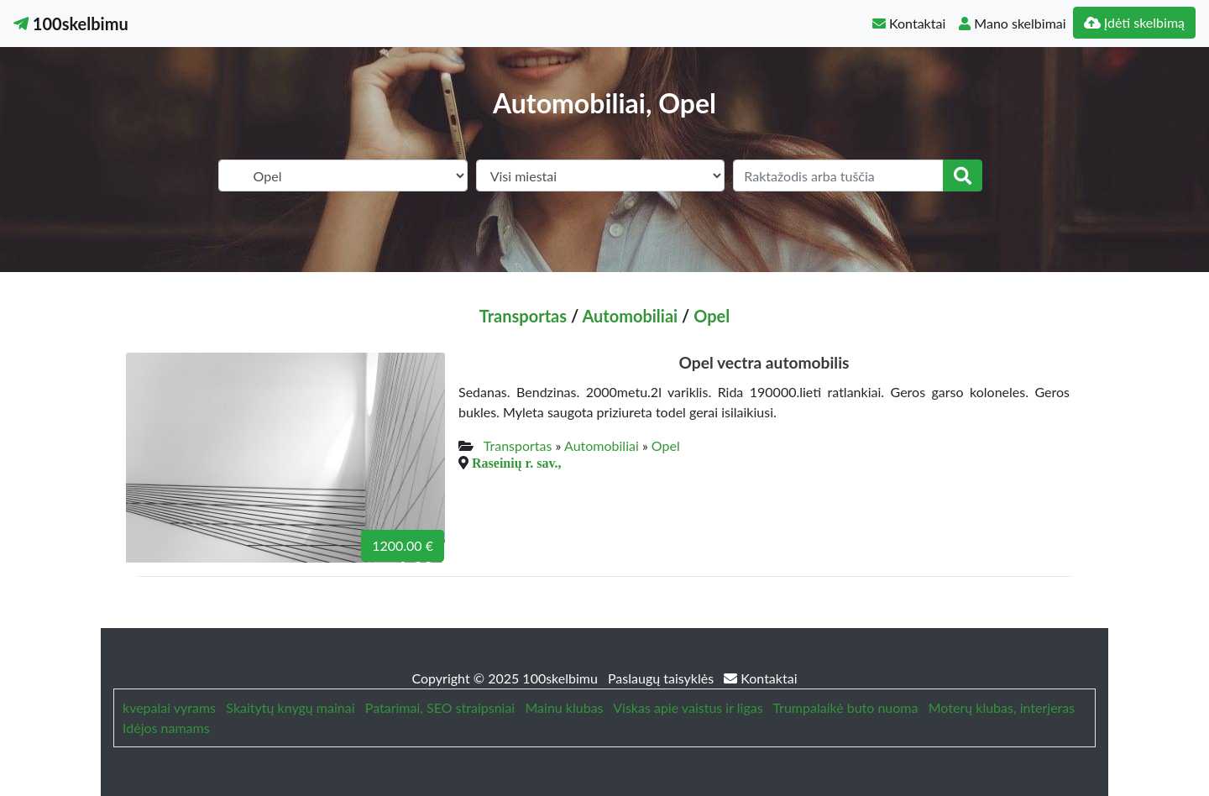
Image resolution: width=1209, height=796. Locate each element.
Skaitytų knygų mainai (290, 707)
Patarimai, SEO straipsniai (440, 707)
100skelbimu (70, 23)
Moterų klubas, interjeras (1002, 707)
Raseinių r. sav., (517, 462)
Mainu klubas (565, 707)
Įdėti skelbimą (1134, 22)
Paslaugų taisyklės (662, 678)
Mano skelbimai (1012, 23)
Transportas (523, 316)
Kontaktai (908, 23)
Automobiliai (630, 316)
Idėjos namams (166, 728)
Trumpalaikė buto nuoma (845, 707)
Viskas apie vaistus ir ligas (687, 707)
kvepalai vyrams (169, 707)
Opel (711, 316)
